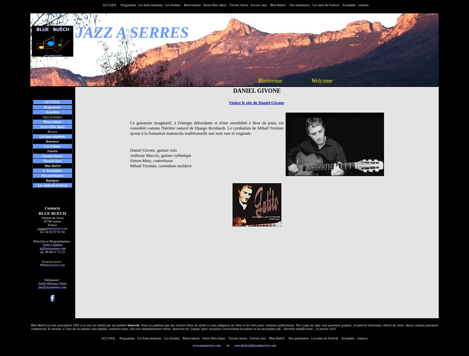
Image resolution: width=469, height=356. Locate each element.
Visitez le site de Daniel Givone (256, 102)
